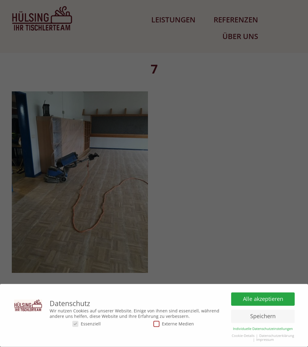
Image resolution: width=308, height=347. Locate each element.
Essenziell (86, 322)
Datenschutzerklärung (276, 334)
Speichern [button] (263, 314)
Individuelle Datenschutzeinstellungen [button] (263, 327)
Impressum (265, 338)
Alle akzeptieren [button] (263, 297)
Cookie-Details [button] (243, 334)
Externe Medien (173, 322)
